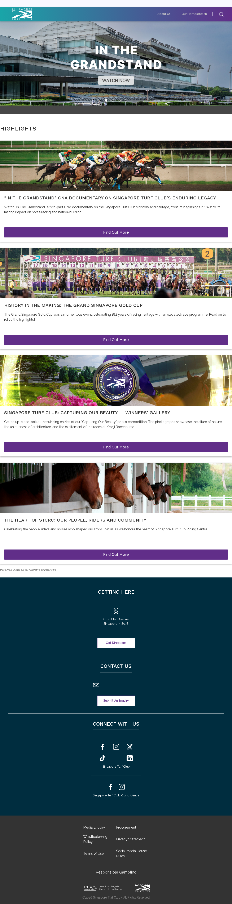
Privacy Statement (130, 839)
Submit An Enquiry (116, 700)
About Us (169, 14)
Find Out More (116, 232)
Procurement (126, 827)
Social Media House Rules (131, 853)
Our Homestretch (196, 14)
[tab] (106, 100)
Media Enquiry (94, 827)
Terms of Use (93, 853)
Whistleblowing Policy (95, 839)
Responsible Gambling (116, 872)
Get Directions (116, 642)
